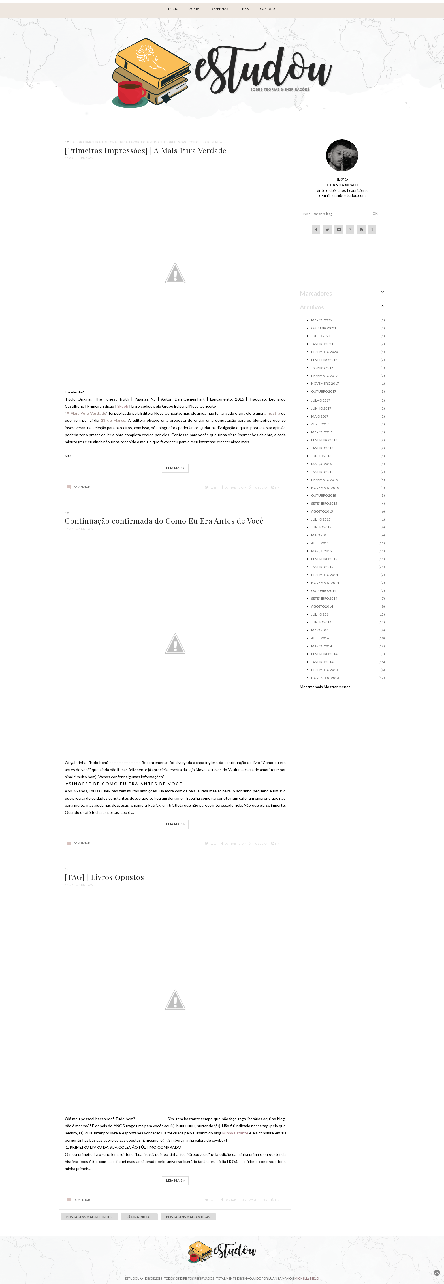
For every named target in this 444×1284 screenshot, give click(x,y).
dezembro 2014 (324, 575)
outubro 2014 (323, 590)
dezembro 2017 (324, 375)
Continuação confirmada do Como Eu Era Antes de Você (164, 520)
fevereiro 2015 (324, 559)
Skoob (122, 406)
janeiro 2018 (322, 367)
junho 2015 (321, 527)
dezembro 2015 (324, 480)
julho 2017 (320, 400)
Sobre (194, 8)
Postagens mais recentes (89, 1217)
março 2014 (321, 646)
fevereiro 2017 (324, 440)
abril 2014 (320, 638)
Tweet (211, 487)
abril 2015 (320, 543)
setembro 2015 (324, 503)
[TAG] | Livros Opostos (104, 877)
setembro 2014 (324, 598)
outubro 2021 (323, 328)
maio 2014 (319, 630)
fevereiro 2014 (324, 654)
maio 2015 (319, 535)
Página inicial (139, 1217)
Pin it (277, 487)
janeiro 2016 (322, 472)
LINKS (244, 8)
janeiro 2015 (322, 567)
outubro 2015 (323, 495)
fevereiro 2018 (324, 360)
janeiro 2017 (322, 448)
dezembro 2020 (324, 352)
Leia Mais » (175, 468)
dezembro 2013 (324, 670)
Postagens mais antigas (188, 1217)
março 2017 (321, 432)
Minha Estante (235, 1132)
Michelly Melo (306, 1278)
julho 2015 (320, 519)
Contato (267, 8)
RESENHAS (219, 8)
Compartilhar (233, 487)
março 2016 (321, 464)
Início (173, 8)
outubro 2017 (323, 391)
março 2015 (321, 551)
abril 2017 (320, 424)
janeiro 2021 (322, 344)
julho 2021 (320, 336)
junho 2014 (321, 622)
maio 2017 (319, 416)
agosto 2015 (322, 511)
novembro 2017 (325, 383)
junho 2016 (321, 456)
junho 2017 (321, 408)
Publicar (258, 487)
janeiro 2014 (322, 662)
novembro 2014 (325, 582)
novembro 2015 (325, 487)
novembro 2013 (325, 678)
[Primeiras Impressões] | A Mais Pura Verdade (146, 150)
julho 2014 (320, 614)
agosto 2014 (322, 606)
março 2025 (321, 320)
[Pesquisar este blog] (331, 213)
